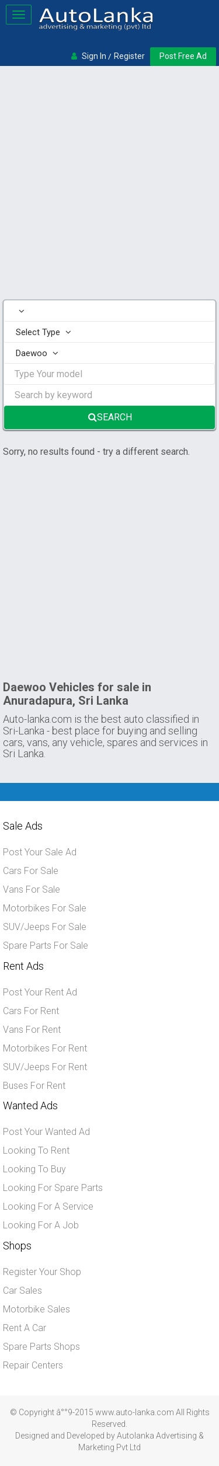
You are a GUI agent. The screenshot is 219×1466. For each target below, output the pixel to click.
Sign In (94, 56)
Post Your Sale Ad (40, 852)
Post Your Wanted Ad (46, 1131)
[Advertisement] (109, 184)
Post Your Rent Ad (40, 992)
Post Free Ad (183, 56)
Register (129, 56)
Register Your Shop (42, 1271)
